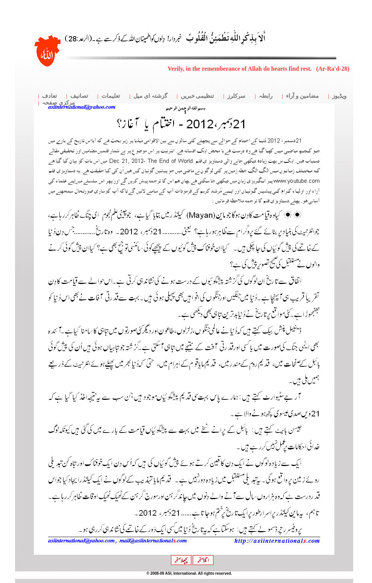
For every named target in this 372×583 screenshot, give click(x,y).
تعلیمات (110, 96)
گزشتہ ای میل (150, 96)
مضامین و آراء (302, 96)
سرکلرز (236, 96)
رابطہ (265, 96)
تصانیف (79, 96)
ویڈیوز (339, 96)
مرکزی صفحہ (58, 103)
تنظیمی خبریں (197, 96)
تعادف (49, 96)
